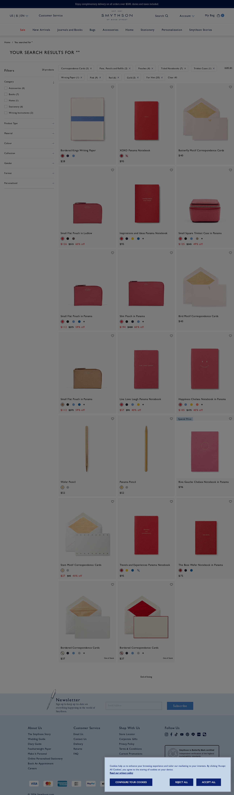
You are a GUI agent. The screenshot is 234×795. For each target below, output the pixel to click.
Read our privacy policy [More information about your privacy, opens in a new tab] (121, 773)
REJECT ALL (181, 782)
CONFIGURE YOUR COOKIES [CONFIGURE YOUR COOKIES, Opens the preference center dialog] (131, 782)
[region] (167, 774)
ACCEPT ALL (208, 782)
